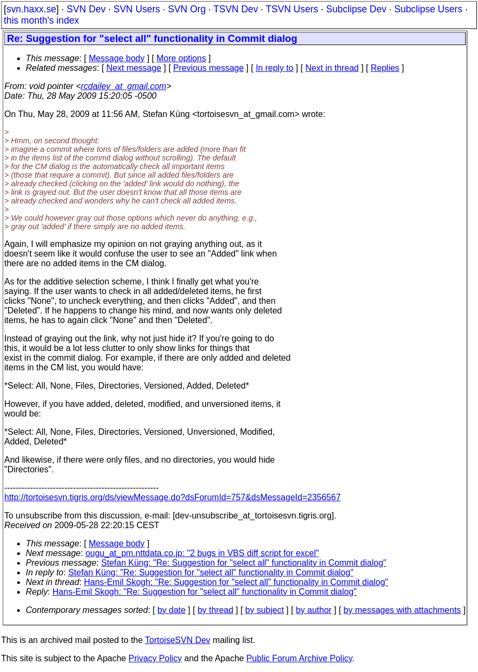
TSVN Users (292, 9)
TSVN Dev (236, 9)
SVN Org (186, 9)
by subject (264, 610)
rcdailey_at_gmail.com (123, 86)
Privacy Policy (155, 658)
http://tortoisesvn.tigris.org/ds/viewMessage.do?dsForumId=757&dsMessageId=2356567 (172, 497)
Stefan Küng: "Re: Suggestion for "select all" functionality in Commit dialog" (243, 562)
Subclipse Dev (356, 9)
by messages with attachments (402, 610)
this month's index (41, 20)
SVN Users (136, 9)
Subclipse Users (428, 9)
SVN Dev (86, 9)
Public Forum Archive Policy (299, 658)
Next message (133, 67)
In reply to (274, 67)
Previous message (208, 67)
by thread (215, 610)
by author (314, 610)
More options (182, 58)
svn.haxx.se (31, 9)
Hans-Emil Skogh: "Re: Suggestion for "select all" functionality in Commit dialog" (236, 582)
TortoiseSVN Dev (177, 640)
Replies (385, 67)
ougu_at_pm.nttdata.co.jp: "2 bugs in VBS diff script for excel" (202, 553)
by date (171, 610)
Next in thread (332, 67)
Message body (116, 58)
